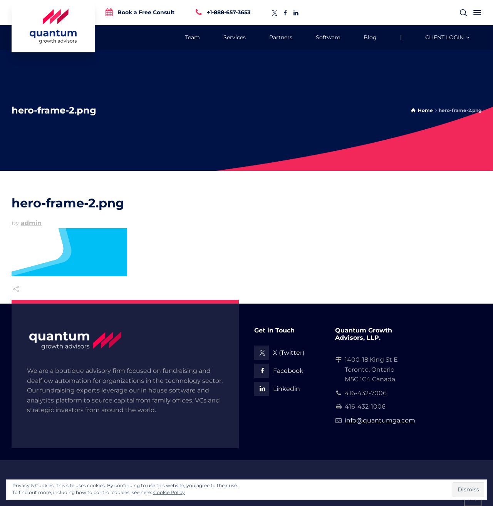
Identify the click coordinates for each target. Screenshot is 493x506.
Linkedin (286, 388)
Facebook (288, 370)
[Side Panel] (475, 12)
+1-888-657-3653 (228, 11)
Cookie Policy (169, 492)
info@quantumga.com (380, 420)
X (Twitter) (288, 352)
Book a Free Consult (145, 11)
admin (31, 223)
